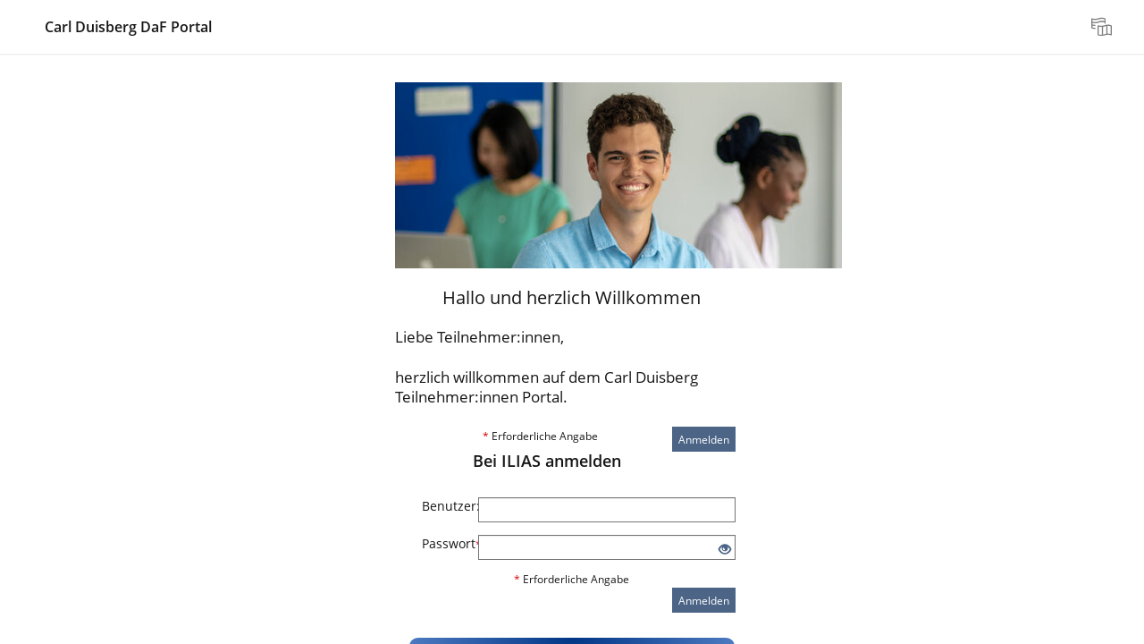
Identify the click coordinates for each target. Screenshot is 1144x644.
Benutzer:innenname (444, 505)
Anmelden (703, 439)
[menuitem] (1104, 27)
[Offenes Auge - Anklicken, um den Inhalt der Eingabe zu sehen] (725, 549)
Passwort (444, 543)
